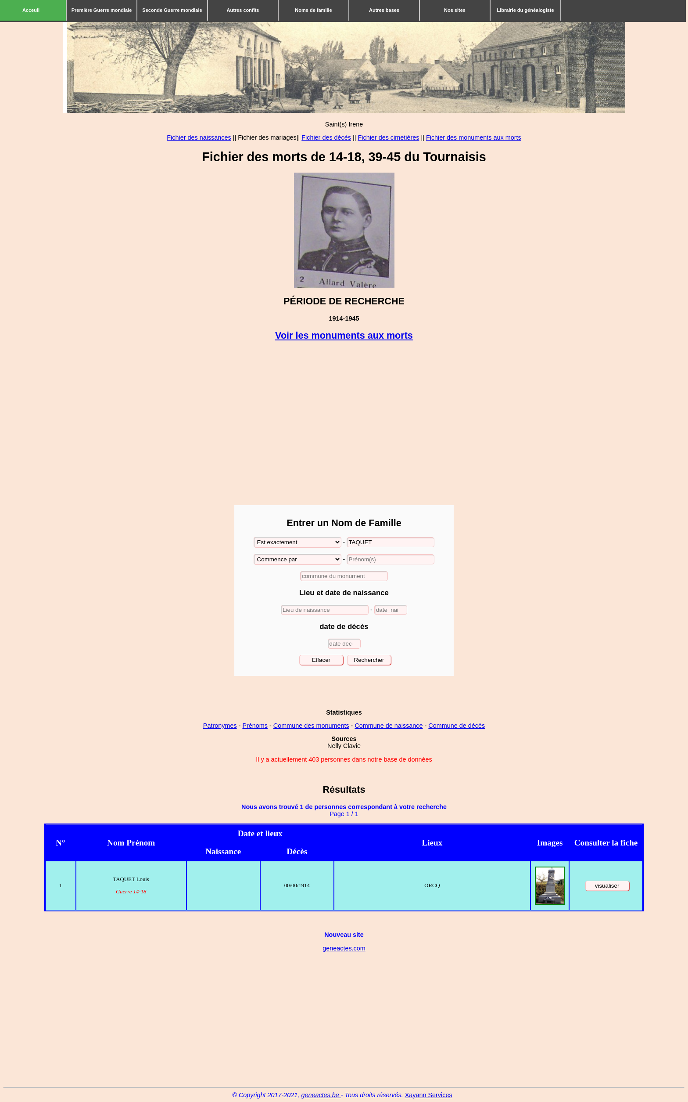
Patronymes (220, 725)
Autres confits (243, 10)
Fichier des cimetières (388, 137)
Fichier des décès (326, 137)
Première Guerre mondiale (102, 10)
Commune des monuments (311, 725)
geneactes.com (344, 948)
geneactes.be (320, 1094)
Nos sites (455, 10)
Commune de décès (456, 725)
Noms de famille (313, 10)
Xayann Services (428, 1094)
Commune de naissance (389, 725)
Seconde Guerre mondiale (172, 10)
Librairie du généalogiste (525, 10)
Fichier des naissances (199, 137)
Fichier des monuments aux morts (473, 137)
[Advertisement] (344, 423)
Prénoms (255, 725)
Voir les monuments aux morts (344, 335)
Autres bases (384, 10)
